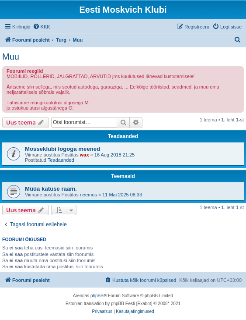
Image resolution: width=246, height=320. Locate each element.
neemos (88, 194)
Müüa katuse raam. (51, 188)
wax (84, 154)
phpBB (97, 295)
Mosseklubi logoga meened (62, 149)
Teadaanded (61, 160)
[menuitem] (41, 26)
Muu (10, 56)
